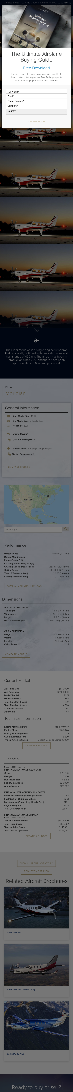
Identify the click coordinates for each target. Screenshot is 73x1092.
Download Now (36, 121)
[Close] (70, 3)
